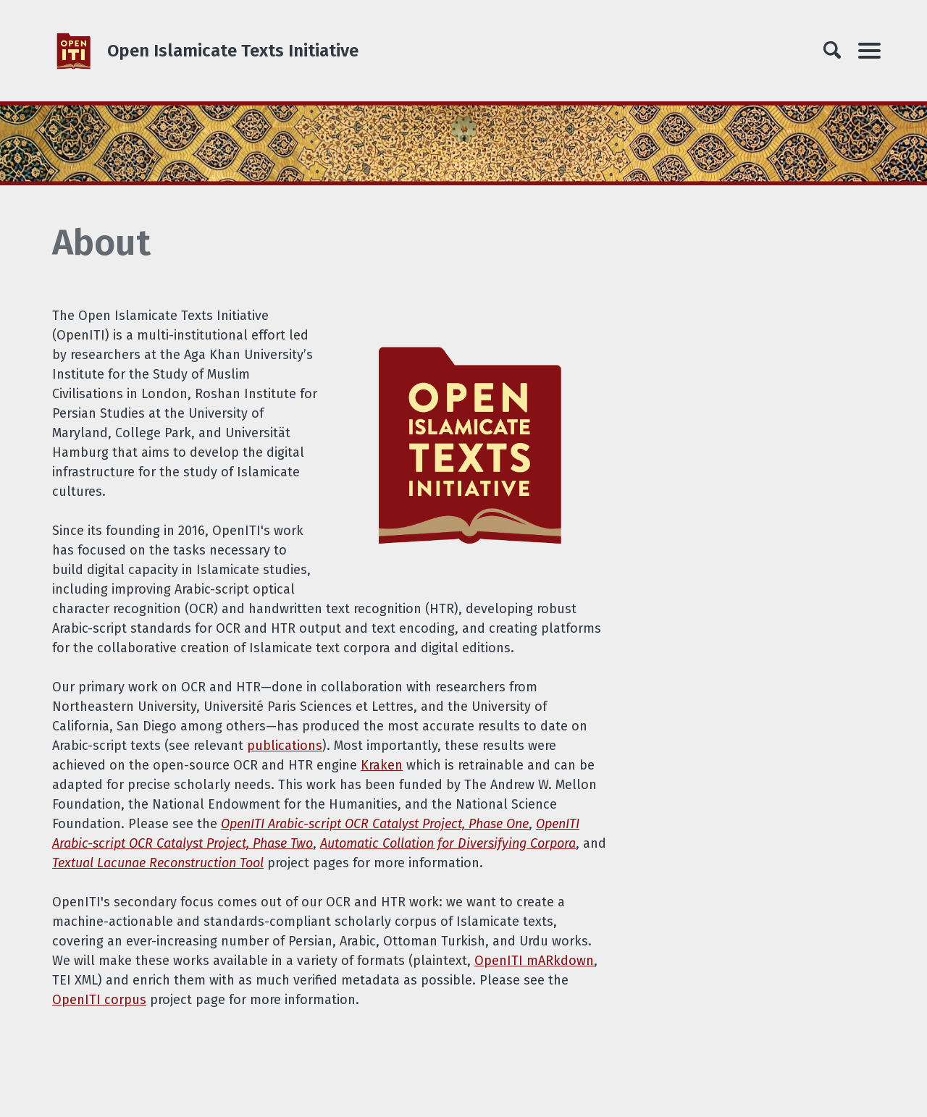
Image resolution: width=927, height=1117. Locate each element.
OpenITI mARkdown (534, 961)
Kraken (382, 765)
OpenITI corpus (99, 1000)
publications (284, 746)
